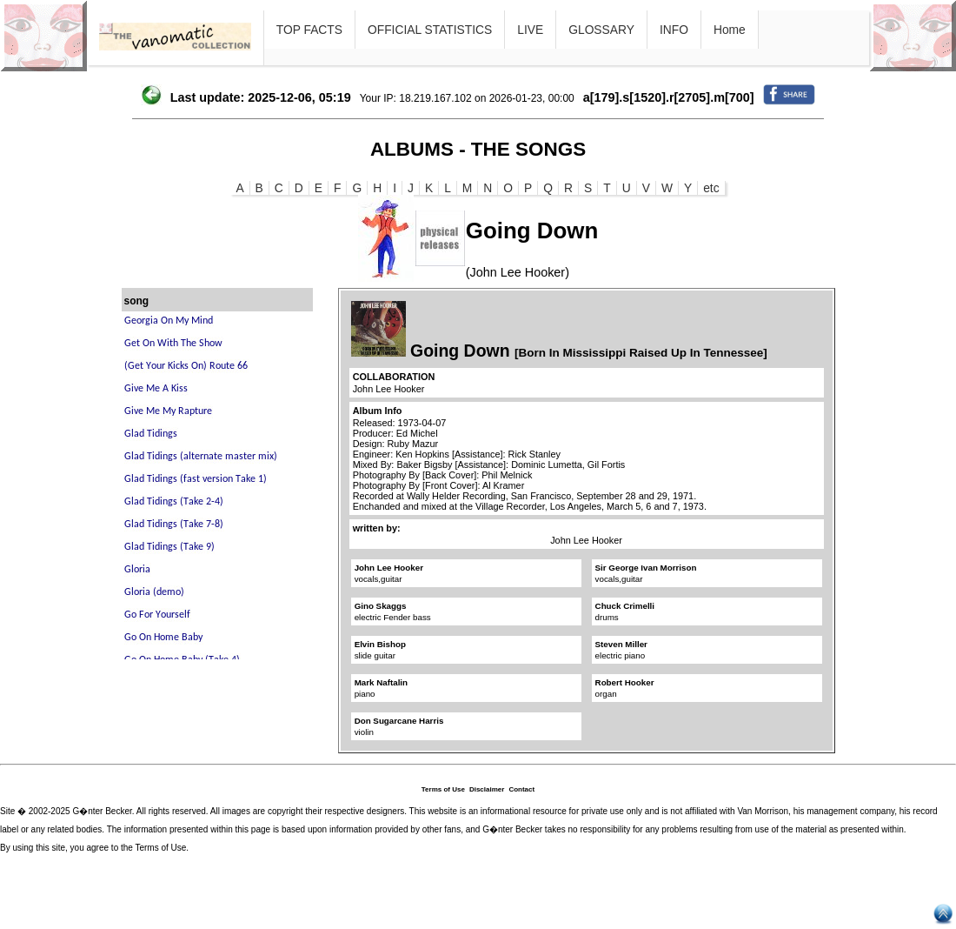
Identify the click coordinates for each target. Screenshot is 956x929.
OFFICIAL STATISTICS (430, 30)
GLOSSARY (601, 30)
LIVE (530, 30)
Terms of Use (443, 789)
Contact (521, 789)
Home (730, 30)
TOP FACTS (309, 30)
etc (711, 188)
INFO (674, 30)
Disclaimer (486, 789)
